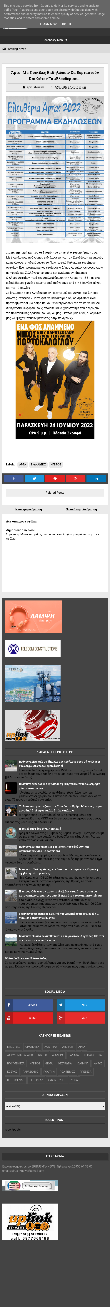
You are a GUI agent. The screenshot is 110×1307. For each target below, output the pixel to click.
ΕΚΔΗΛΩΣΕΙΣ (38, 464)
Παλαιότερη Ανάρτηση (81, 509)
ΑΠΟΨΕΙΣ (67, 1046)
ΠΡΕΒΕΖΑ (85, 1071)
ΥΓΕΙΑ (74, 1080)
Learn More (49, 24)
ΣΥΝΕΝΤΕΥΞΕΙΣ (57, 1080)
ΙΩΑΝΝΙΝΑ (83, 1063)
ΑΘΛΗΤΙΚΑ (50, 1046)
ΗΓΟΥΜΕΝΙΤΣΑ (16, 1063)
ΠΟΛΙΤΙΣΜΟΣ (67, 1071)
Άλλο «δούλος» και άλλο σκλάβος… (27, 958)
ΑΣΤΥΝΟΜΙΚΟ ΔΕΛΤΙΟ (20, 1055)
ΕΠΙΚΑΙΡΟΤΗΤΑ (93, 1055)
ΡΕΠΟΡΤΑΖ (36, 1080)
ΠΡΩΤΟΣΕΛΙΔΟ (15, 1080)
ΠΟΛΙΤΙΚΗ (49, 1071)
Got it (67, 24)
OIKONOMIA (32, 1046)
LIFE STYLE (13, 1046)
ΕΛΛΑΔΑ (74, 1055)
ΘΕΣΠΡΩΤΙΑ (65, 1063)
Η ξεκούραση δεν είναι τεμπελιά (40, 828)
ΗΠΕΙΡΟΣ (56, 464)
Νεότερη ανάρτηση (28, 509)
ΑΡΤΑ (22, 464)
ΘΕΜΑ (49, 1063)
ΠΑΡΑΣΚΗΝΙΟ (30, 1071)
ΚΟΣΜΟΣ (12, 1071)
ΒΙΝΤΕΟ (42, 1055)
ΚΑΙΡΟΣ (98, 1063)
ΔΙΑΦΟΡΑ (58, 1055)
